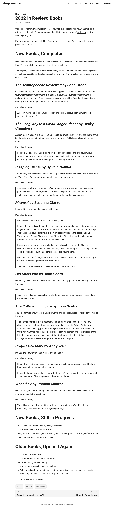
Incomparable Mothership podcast (37, 74)
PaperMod (70, 504)
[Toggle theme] (20, 3)
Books (19, 486)
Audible (29, 486)
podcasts (81, 32)
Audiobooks (40, 486)
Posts (24, 14)
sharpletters (10, 3)
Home (17, 14)
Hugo (64, 504)
